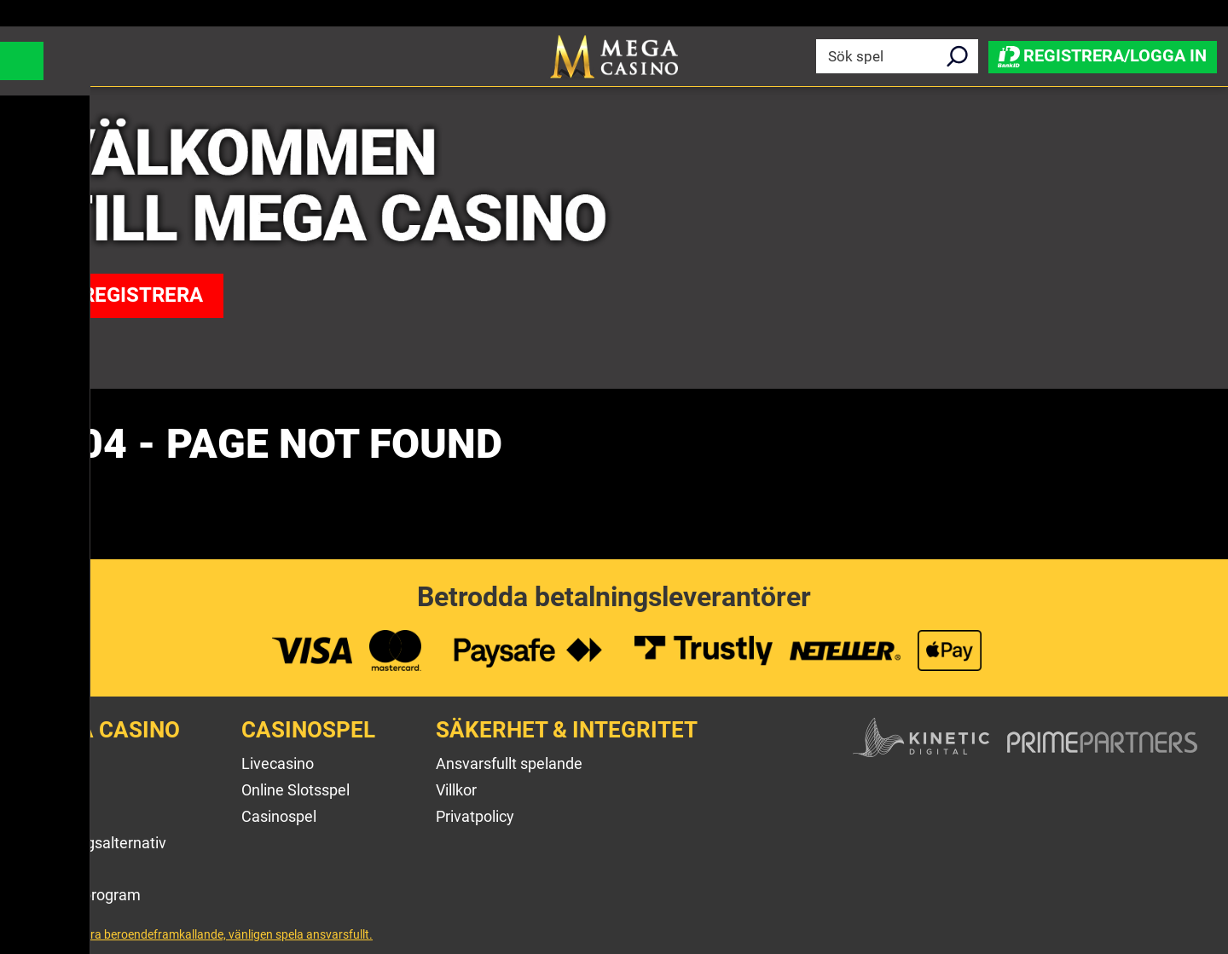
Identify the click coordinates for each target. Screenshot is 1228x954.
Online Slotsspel (295, 790)
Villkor (456, 790)
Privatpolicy (475, 816)
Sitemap (59, 868)
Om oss (56, 763)
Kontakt (57, 816)
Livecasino (277, 763)
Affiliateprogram (86, 895)
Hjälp (48, 790)
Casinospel (278, 816)
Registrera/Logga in (1103, 55)
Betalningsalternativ (98, 843)
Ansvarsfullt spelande (509, 763)
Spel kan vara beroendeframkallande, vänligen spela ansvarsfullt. (202, 934)
